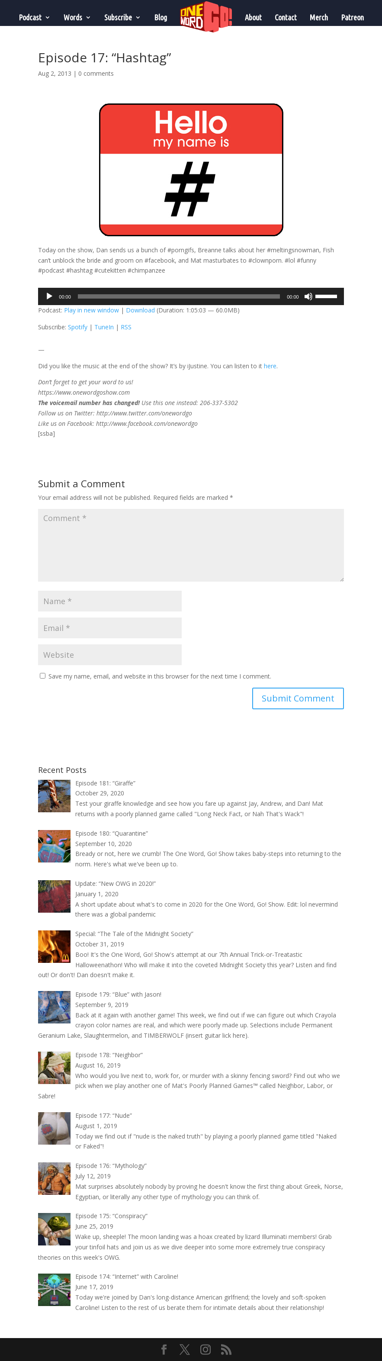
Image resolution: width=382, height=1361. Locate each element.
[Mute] (308, 296)
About (253, 17)
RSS (126, 327)
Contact (286, 17)
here (270, 366)
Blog (160, 17)
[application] (190, 296)
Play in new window (91, 310)
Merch (319, 17)
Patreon (352, 17)
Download (140, 310)
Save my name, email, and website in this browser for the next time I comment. (159, 676)
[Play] (49, 296)
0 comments (96, 73)
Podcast (30, 17)
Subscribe (118, 17)
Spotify (77, 327)
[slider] (179, 296)
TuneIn (104, 327)
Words (73, 17)
